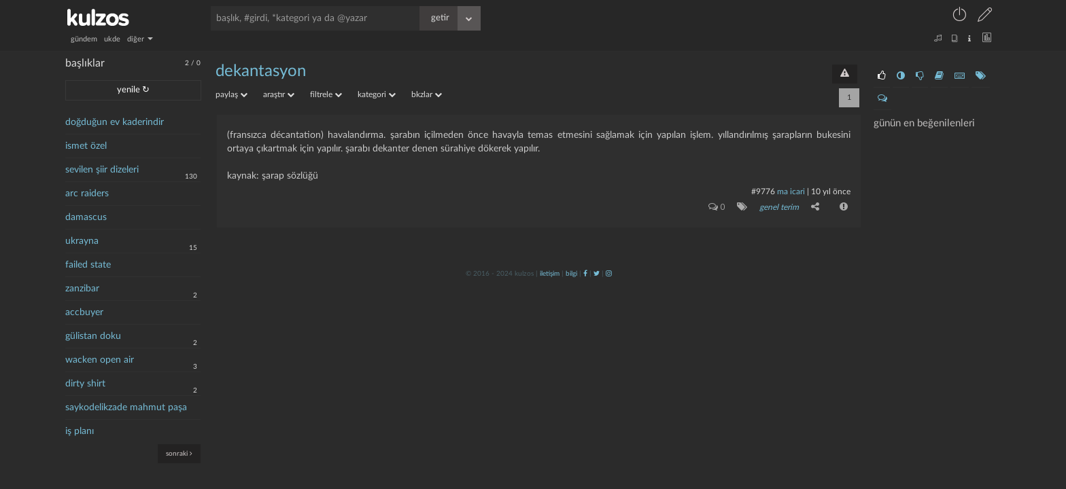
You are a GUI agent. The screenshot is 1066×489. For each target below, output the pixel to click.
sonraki (179, 453)
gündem (84, 39)
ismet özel (86, 146)
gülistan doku (93, 336)
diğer (140, 39)
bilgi (571, 273)
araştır (278, 94)
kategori (377, 94)
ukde (112, 39)
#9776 (763, 191)
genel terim (779, 207)
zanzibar (82, 288)
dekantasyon (261, 71)
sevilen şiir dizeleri (102, 170)
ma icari (791, 191)
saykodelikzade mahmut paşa (126, 407)
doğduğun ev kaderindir (114, 122)
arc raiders (87, 193)
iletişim (550, 273)
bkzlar (426, 94)
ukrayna (82, 241)
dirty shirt (85, 383)
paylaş (231, 94)
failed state (88, 265)
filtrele (326, 94)
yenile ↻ (133, 90)
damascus (86, 217)
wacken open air (99, 360)
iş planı (79, 431)
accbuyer (84, 312)
